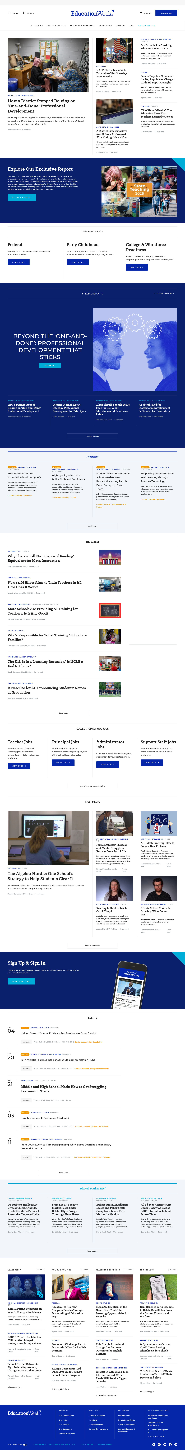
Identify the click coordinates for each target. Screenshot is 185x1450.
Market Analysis (16, 1201)
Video (24, 868)
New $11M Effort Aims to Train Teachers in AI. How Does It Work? (45, 584)
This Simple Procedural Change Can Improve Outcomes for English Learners (110, 1349)
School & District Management (156, 39)
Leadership (36, 26)
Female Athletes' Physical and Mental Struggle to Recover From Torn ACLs (111, 848)
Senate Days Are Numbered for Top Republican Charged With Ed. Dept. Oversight (157, 79)
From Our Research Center (45, 604)
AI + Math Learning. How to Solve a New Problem (157, 844)
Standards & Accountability (22, 657)
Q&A (9, 1305)
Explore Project (22, 198)
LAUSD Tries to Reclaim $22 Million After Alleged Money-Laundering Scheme (24, 1340)
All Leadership (14, 1387)
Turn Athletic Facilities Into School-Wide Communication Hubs (58, 1060)
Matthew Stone (145, 417)
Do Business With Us (158, 1411)
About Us (63, 1411)
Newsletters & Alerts (126, 1420)
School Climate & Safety (108, 469)
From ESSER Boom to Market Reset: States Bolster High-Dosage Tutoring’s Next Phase (65, 1209)
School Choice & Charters (153, 904)
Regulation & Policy (151, 1199)
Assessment (102, 66)
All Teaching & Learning (106, 1396)
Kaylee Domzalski (15, 894)
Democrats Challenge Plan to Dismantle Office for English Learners (69, 1347)
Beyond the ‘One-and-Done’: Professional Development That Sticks (50, 346)
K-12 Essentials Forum (45, 1081)
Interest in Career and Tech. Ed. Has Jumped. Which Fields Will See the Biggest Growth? (112, 1376)
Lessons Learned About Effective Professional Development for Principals (69, 408)
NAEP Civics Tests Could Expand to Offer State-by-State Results (111, 73)
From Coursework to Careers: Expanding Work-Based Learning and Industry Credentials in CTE (66, 1146)
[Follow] (40, 1270)
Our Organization (66, 1416)
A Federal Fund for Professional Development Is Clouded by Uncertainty (154, 408)
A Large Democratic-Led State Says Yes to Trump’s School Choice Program (67, 1372)
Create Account (21, 981)
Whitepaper (13, 469)
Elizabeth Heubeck (104, 420)
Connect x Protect (100, 1127)
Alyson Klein (101, 152)
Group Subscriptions (126, 1425)
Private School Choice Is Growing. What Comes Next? (155, 911)
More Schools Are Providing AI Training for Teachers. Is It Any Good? (43, 611)
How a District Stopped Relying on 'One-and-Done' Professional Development (42, 106)
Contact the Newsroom (98, 1429)
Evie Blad (12, 698)
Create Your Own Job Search (92, 786)
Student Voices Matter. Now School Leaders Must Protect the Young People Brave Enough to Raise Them (113, 481)
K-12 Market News (149, 1201)
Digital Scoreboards (100, 1069)
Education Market (61, 1199)
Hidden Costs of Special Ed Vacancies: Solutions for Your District (58, 1033)
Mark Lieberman (147, 930)
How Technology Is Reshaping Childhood (45, 1118)
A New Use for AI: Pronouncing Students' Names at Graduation (47, 690)
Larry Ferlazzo (146, 132)
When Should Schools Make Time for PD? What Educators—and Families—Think (113, 409)
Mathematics (14, 551)
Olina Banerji (58, 417)
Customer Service (96, 1425)
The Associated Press (148, 1332)
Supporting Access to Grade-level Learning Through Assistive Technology (157, 477)
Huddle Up (97, 1042)
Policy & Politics (56, 26)
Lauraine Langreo (15, 593)
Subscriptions (124, 1416)
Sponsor (126, 469)
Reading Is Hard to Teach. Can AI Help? (111, 910)
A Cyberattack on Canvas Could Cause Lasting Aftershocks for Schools (155, 1347)
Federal (145, 72)
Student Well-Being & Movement (112, 839)
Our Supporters (65, 1429)
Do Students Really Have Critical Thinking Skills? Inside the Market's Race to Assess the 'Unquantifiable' (24, 1209)
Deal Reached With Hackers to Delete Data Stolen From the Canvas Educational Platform (157, 1311)
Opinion (120, 26)
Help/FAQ (93, 1420)
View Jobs (19, 766)
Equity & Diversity (16, 1360)
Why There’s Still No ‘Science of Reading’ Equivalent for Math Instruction (41, 558)
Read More (18, 262)
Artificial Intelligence (107, 127)
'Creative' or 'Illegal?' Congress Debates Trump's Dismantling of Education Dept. (67, 1311)
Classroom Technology (151, 1367)
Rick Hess (12, 567)
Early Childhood (16, 631)
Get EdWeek (123, 1411)
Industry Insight (60, 1201)
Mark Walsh (101, 1387)
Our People (64, 1425)
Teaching (145, 106)
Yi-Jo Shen (28, 894)
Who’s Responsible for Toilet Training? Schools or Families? (47, 637)
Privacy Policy (105, 1445)
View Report (50, 365)
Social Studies (103, 1303)
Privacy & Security (40, 1112)
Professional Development (21, 95)
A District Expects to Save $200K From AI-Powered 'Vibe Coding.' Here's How (111, 134)
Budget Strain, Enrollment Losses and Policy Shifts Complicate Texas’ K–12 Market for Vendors (112, 1209)
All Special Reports (164, 293)
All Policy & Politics (59, 1389)
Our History (63, 1420)
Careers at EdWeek (67, 1434)
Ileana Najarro (14, 130)
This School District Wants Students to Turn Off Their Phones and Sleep (156, 1374)
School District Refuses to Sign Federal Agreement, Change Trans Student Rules (25, 1367)
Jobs (131, 26)
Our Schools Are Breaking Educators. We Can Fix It (156, 47)
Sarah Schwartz (14, 672)
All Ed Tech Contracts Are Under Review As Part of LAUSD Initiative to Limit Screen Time (156, 1209)
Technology (105, 26)
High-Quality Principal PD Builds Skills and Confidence (68, 477)
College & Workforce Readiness (46, 1139)
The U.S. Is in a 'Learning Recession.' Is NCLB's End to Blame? (45, 663)
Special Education (27, 467)
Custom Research (156, 1437)
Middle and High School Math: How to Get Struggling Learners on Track (63, 1088)
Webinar (54, 1028)
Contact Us (94, 1411)
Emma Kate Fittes (15, 1232)
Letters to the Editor (97, 1416)
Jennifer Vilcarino (103, 1332)
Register (26, 1042)
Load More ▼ (92, 526)
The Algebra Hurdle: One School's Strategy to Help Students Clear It (40, 876)
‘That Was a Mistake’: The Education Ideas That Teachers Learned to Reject (157, 113)
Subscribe (166, 13)
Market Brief (146, 26)
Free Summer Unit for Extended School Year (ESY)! (24, 475)
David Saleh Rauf (59, 1232)
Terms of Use (87, 1445)
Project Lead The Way (101, 1157)
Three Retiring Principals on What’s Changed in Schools (25, 1310)
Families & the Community (20, 683)
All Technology (146, 1392)
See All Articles (92, 436)
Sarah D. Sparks (102, 92)
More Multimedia (92, 946)
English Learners (104, 1340)
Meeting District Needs (20, 1199)
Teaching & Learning (82, 26)
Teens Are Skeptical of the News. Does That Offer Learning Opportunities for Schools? (112, 1311)
